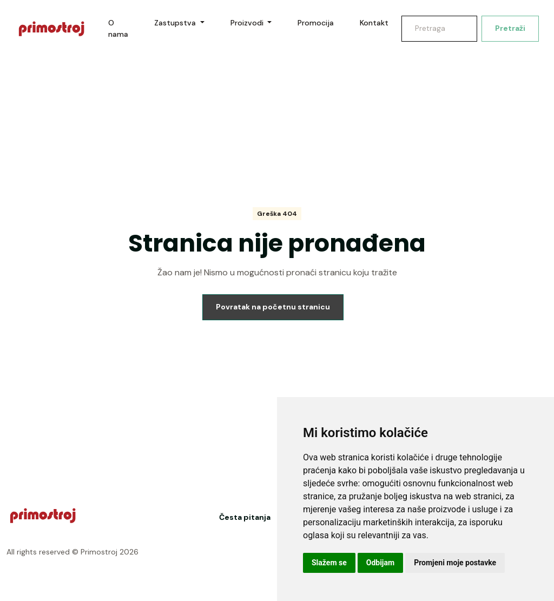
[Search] (439, 29)
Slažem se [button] (329, 562)
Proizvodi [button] (248, 23)
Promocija (316, 23)
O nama (118, 28)
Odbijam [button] (380, 562)
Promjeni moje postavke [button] (455, 562)
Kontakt (374, 23)
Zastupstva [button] (176, 23)
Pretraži (510, 28)
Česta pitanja (245, 517)
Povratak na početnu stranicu (273, 307)
